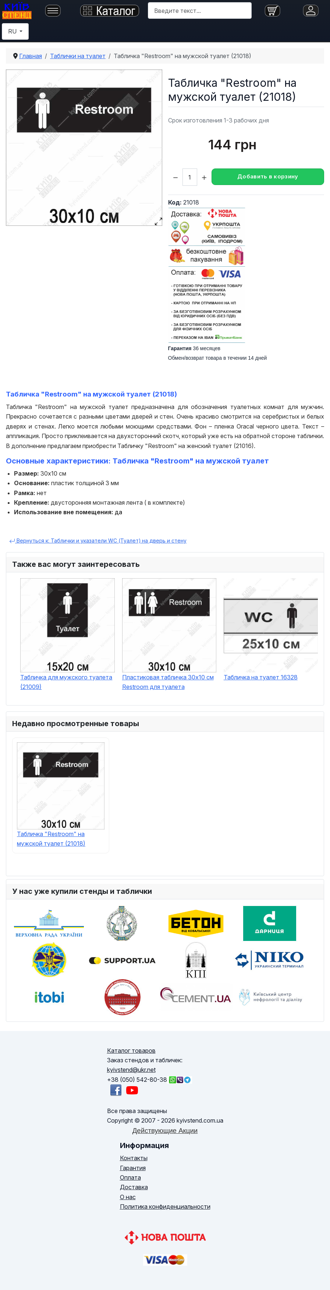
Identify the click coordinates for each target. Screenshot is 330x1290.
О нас (128, 1197)
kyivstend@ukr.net (131, 1069)
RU (13, 31)
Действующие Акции (165, 1130)
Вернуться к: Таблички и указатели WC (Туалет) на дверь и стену (98, 540)
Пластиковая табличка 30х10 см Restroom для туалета (168, 682)
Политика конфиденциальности (165, 1206)
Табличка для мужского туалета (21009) (66, 682)
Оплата (130, 1177)
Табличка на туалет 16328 (261, 677)
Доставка (134, 1187)
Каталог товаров (131, 1050)
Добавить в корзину (267, 176)
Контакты (134, 1158)
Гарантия (133, 1168)
